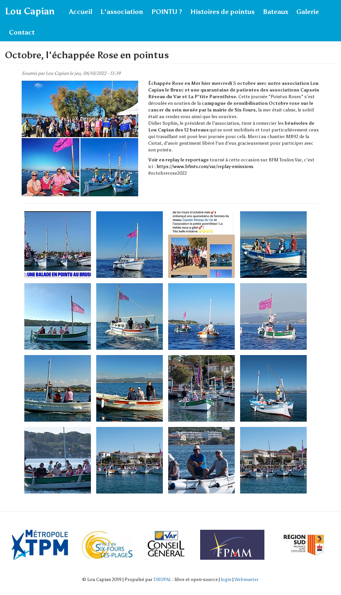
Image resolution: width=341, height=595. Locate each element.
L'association (121, 12)
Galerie (307, 12)
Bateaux (275, 12)
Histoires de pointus (222, 12)
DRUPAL (162, 579)
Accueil (80, 12)
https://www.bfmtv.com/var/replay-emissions (205, 166)
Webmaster (246, 579)
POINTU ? (166, 12)
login (226, 579)
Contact (22, 32)
